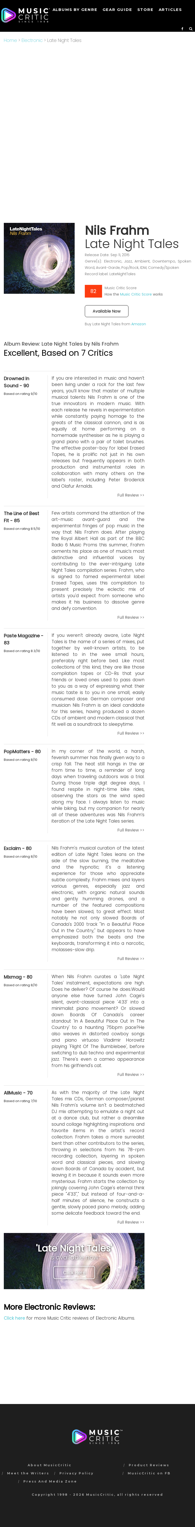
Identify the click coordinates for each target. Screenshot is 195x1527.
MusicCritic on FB (149, 1473)
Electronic (32, 40)
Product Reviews (149, 1465)
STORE (145, 9)
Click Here (74, 1272)
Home (10, 40)
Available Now (107, 311)
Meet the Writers (28, 1473)
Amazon (138, 324)
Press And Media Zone (50, 1481)
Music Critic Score (136, 294)
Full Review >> (130, 495)
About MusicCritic (50, 1465)
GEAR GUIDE (117, 9)
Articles (170, 9)
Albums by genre (75, 9)
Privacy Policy (76, 1473)
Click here (14, 1318)
